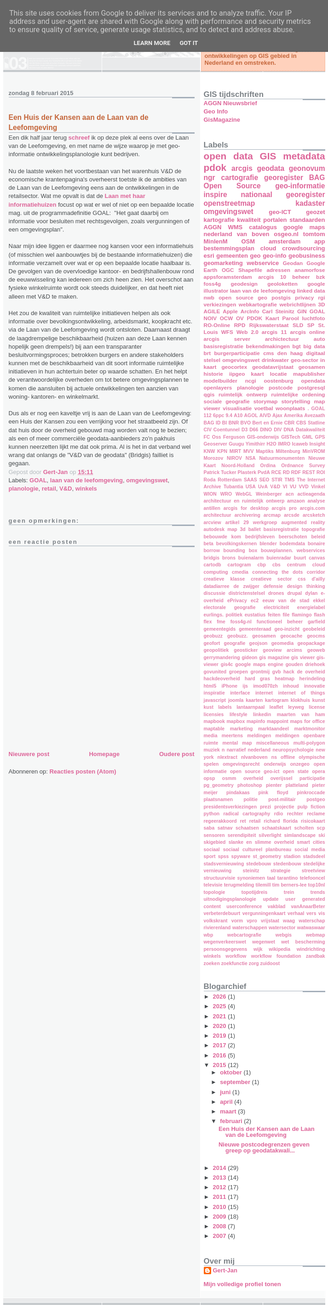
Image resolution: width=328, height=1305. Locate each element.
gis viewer (303, 657)
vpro (252, 920)
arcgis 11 (274, 332)
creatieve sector (271, 579)
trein (289, 892)
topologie (214, 892)
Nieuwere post (29, 754)
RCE (276, 472)
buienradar (278, 557)
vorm (237, 920)
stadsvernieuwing (224, 863)
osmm (229, 778)
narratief (236, 749)
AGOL (251, 415)
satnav (225, 827)
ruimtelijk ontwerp (243, 394)
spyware (241, 856)
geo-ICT (280, 212)
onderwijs (275, 764)
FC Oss (212, 437)
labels (224, 707)
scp (321, 827)
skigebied (215, 842)
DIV (278, 429)
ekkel (319, 600)
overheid (253, 778)
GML (307, 437)
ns (274, 757)
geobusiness (306, 255)
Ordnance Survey (303, 465)
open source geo (243, 297)
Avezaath (314, 415)
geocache (291, 635)
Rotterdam (230, 479)
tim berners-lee (289, 884)
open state (296, 771)
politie (250, 799)
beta (208, 543)
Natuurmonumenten (282, 458)
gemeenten (232, 255)
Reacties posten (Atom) (82, 771)
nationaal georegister (283, 194)
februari (232, 1121)
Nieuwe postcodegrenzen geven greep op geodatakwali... (264, 1147)
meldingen (259, 735)
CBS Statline (310, 422)
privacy (304, 297)
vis (321, 913)
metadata (304, 156)
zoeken (212, 963)
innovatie (314, 686)
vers (311, 913)
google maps (304, 227)
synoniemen (251, 878)
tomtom (314, 234)
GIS (268, 156)
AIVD (265, 415)
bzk (320, 277)
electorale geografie (230, 607)
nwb (209, 297)
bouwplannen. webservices (293, 550)
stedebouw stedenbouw (273, 863)
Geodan (293, 263)
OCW (226, 318)
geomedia (282, 643)
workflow (235, 956)
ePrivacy (237, 600)
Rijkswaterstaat (269, 325)
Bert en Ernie (268, 422)
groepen (238, 671)
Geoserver (215, 443)
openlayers (218, 387)
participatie (312, 778)
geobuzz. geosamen (251, 635)
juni (226, 1092)
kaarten (254, 700)
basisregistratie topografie (294, 529)
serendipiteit (242, 835)
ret (243, 821)
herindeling (312, 678)
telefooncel (312, 878)
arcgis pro (284, 508)
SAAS (250, 479)
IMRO (284, 443)
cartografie (240, 177)
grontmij (260, 671)
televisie (213, 884)
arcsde (291, 515)
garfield (316, 621)
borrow (212, 550)
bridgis (212, 557)
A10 (238, 415)
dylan (311, 593)
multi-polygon (309, 743)
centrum (296, 564)
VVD (303, 486)
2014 (220, 1167)
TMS (290, 479)
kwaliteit (248, 219)
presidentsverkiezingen (230, 806)
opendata (313, 381)
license (317, 707)
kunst (318, 700)
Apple (230, 311)
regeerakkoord (220, 821)
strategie (280, 870)
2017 (220, 1045)
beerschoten (293, 536)
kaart (257, 374)
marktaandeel (273, 728)
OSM (248, 241)
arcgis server (227, 339)
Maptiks (265, 451)
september (236, 1082)
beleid (318, 536)
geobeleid (314, 629)
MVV (248, 451)
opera (318, 771)
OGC (228, 270)
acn (290, 494)
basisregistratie (223, 346)
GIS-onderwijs (263, 437)
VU (293, 486)
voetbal (263, 408)
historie (213, 374)
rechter (295, 813)
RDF (296, 472)
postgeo (315, 799)
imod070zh (265, 686)
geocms (316, 635)
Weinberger (269, 494)
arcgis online (307, 332)
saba (209, 827)
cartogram (239, 564)
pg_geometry (219, 785)
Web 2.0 (247, 332)
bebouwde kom (223, 536)
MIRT (235, 451)
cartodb (212, 564)
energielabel (311, 607)
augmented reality (303, 522)
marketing (241, 728)
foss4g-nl (241, 621)
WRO (226, 494)
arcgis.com (312, 508)
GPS (320, 437)
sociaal (212, 849)
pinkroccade (311, 792)
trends (318, 892)
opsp (209, 778)
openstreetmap (229, 203)
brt (207, 353)
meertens (232, 735)
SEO (264, 479)
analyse (316, 500)
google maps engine (259, 664)
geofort (212, 643)
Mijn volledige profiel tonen (242, 1284)
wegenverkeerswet (225, 941)
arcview (212, 522)
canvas (317, 557)
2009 (220, 1216)
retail (49, 488)
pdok (215, 167)
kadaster (310, 203)
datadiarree (217, 586)
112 (208, 415)
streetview (313, 870)
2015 (220, 1065)
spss (223, 856)
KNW (209, 451)
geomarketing (223, 263)
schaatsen (247, 827)
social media (309, 849)
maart (229, 1111)
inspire (215, 194)
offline (288, 757)
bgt (297, 346)
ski (321, 835)
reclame (316, 813)
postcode (281, 387)
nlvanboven (254, 757)
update (270, 899)
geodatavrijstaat (272, 367)
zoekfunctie (234, 963)
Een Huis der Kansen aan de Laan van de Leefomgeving (267, 1131)
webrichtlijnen (297, 304)
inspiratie (214, 692)
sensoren (214, 835)
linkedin (262, 714)
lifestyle (238, 714)
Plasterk (247, 472)
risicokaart (313, 821)
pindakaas (238, 792)
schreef (80, 137)
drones (276, 593)
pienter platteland (287, 785)
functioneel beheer (280, 621)
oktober (231, 1072)
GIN (302, 311)
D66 (253, 429)
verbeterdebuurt (222, 913)
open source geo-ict (254, 771)
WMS (235, 227)
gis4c (227, 664)
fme (221, 621)
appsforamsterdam (228, 277)
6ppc (218, 415)
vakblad (277, 906)
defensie (273, 586)
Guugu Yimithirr (247, 443)
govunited (215, 671)
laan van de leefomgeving (86, 480)
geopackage (311, 643)
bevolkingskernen (236, 543)
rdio (278, 813)
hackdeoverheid (222, 678)
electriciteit (276, 607)
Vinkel (318, 486)
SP (311, 325)
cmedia (240, 572)
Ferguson (234, 437)
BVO (246, 422)
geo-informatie (300, 186)
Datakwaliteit (310, 429)
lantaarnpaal (250, 707)
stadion (291, 856)
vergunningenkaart (264, 913)
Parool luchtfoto (303, 318)
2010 (220, 1206)
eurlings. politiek (223, 614)
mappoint (277, 721)
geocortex (234, 367)
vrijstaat (270, 920)
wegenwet (263, 941)
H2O (271, 443)
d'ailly (318, 579)
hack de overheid (304, 671)
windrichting (311, 949)
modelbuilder (220, 381)
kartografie (219, 219)
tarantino (287, 878)
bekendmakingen (268, 346)
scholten (304, 827)
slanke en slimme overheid (261, 842)
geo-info (274, 255)
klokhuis (300, 700)
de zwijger (246, 586)
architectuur (217, 515)
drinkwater (275, 360)
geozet (315, 212)
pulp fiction (311, 806)
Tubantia (233, 486)
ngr (209, 177)
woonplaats (290, 408)
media (211, 735)
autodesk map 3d (225, 529)
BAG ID (212, 422)
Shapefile (250, 270)
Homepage (104, 754)
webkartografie (258, 304)
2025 (220, 1006)
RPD (240, 325)
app (319, 241)
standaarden (307, 219)
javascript (215, 700)
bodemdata (292, 543)
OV (240, 318)
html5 (210, 686)
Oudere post (177, 754)
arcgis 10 (272, 277)
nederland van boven (237, 234)
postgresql (311, 387)
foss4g (212, 284)
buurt (300, 557)
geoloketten (282, 284)
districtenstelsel (247, 593)
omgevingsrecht (241, 764)
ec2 (255, 600)
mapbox (235, 721)
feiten (274, 614)
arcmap (272, 515)
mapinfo (256, 721)
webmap (315, 935)
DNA (288, 429)
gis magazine (274, 657)
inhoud (291, 686)
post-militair (281, 799)
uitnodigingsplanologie (230, 899)
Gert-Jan (225, 1270)
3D (321, 304)
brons (229, 557)
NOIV (210, 318)
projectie (284, 806)
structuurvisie (220, 878)
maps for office (307, 721)
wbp (208, 935)
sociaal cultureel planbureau (257, 849)
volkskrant (216, 920)
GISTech (290, 437)
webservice (263, 263)
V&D (65, 488)
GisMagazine (222, 119)
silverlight (270, 835)
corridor (316, 572)
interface (240, 692)
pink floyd (273, 792)
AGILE (212, 311)
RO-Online (217, 325)
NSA (251, 458)
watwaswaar (311, 927)
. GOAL (316, 408)
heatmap (284, 678)
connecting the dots (277, 572)
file (285, 614)
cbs (276, 564)
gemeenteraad (255, 629)
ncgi (250, 381)
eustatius (255, 614)
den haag (290, 353)
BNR (234, 422)
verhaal (296, 913)
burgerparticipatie (236, 353)
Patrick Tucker (220, 472)
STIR (276, 479)
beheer (301, 277)
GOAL (38, 480)
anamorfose (309, 270)
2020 (220, 1026)
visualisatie (237, 408)
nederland (259, 749)
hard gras (257, 678)
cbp (261, 564)
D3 (244, 429)
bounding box (241, 550)
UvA (263, 486)
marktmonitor (309, 728)
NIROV (234, 458)
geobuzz (213, 635)
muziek (212, 749)
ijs (245, 686)
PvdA (264, 472)
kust (208, 707)
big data (314, 346)
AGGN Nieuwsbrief (230, 103)
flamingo (301, 614)
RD (286, 472)
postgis (281, 297)
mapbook (214, 721)
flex (208, 621)
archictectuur (282, 339)
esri (209, 255)
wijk (258, 949)
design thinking (306, 586)
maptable (214, 728)
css (301, 579)
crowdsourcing (303, 248)
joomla (236, 700)
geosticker (246, 650)
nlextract (227, 757)
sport (210, 856)
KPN (222, 451)
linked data (311, 291)
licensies (214, 714)
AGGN (213, 227)
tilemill (263, 884)
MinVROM (313, 451)
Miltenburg (288, 451)
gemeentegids (220, 629)
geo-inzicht (286, 629)
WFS (227, 332)
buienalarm (251, 557)
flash (319, 614)
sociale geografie (227, 401)
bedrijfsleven (260, 536)
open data (228, 156)
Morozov (214, 458)
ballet (254, 529)
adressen (278, 270)
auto (319, 339)
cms (268, 353)
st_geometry (267, 856)
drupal (294, 593)
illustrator (216, 291)
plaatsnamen (218, 799)
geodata (270, 168)
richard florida (281, 821)
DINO (266, 429)
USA (251, 486)
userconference (244, 906)
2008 (220, 1226)
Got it (188, 43)
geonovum (307, 168)
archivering (247, 515)
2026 (220, 996)
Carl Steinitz (278, 311)
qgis (209, 394)
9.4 (229, 415)
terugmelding (239, 884)
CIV (208, 429)
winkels (86, 488)
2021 (220, 1016)
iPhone (229, 686)
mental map (237, 743)
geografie (235, 643)
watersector (282, 927)
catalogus (263, 227)
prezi (265, 806)
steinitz (251, 870)
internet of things (301, 692)
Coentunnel (226, 429)
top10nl (316, 884)
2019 (220, 1035)
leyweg (296, 707)
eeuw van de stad (285, 600)
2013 (220, 1177)
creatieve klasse (224, 579)
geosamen (312, 367)
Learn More (152, 43)
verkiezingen (220, 304)
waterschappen (249, 927)
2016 (220, 1055)
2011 (220, 1196)
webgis (284, 935)
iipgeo (237, 374)
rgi (321, 297)
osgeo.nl (286, 234)
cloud (268, 248)
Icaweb (300, 443)
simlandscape (300, 835)
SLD (298, 325)
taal (271, 878)
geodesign (244, 284)
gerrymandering (222, 657)
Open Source (232, 186)
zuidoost (270, 963)
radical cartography (246, 813)
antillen (212, 508)
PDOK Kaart (263, 318)
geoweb (316, 650)
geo (255, 255)
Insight (317, 443)
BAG (317, 177)
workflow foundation (276, 956)
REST (308, 472)
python (212, 813)
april (227, 1101)
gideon (249, 657)
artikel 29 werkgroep (251, 522)
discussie (214, 593)
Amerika (293, 415)
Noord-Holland (237, 465)
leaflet (276, 707)
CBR (289, 422)
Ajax (277, 415)
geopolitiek (216, 650)
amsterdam (284, 241)
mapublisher (309, 374)
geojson (258, 643)
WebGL (244, 494)
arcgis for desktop (246, 508)
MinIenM (216, 241)
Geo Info (216, 111)
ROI (320, 472)
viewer (212, 408)
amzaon (296, 500)
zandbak (315, 956)
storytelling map (303, 401)
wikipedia (279, 949)
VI (285, 486)
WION (210, 494)
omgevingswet (146, 480)
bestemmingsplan (229, 248)
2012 (220, 1187)
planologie (24, 488)
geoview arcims (282, 650)
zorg (254, 963)
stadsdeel (314, 856)
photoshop (249, 785)
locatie (278, 374)
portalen (275, 219)
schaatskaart (276, 827)
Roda (210, 479)
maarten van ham (301, 714)
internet (264, 692)
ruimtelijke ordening (298, 394)
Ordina (268, 465)
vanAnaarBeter (308, 906)
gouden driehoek (305, 664)
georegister (283, 177)
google (316, 284)
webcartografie (244, 935)
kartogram (276, 700)
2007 (220, 1235)
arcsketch (314, 515)
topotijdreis (255, 892)
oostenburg (278, 381)
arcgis (242, 168)
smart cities (311, 842)
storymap (265, 401)
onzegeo (300, 764)
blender (268, 543)
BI (224, 422)
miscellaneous (272, 743)
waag (289, 920)
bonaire (316, 543)
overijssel (281, 778)
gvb (276, 671)
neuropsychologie (293, 749)
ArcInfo (250, 311)
